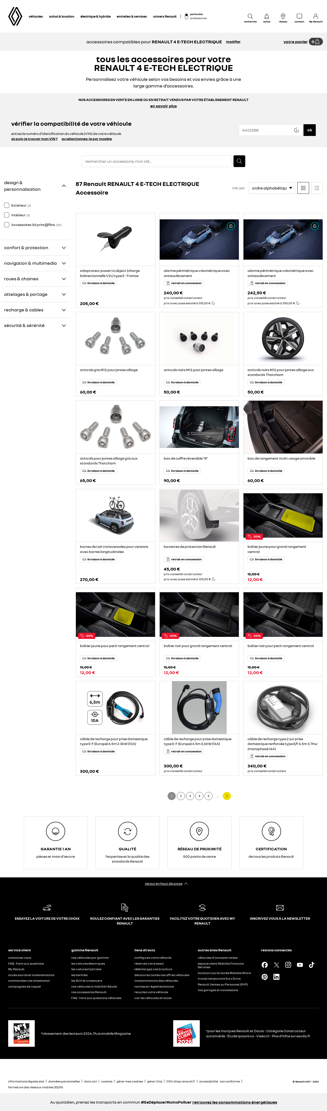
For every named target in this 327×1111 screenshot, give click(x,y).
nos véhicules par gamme (90, 957)
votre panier (296, 41)
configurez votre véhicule (152, 957)
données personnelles (64, 1081)
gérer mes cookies (129, 1081)
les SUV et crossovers (86, 980)
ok (309, 129)
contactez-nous (19, 957)
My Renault (16, 969)
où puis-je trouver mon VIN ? (34, 138)
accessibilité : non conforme (219, 1081)
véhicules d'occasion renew (218, 957)
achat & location (61, 16)
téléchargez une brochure (153, 969)
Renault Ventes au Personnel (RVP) (223, 984)
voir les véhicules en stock (153, 998)
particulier (196, 14)
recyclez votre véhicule (151, 992)
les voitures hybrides (86, 969)
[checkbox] (6, 205)
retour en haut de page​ (163, 883)
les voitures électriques (88, 963)
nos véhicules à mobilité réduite (94, 986)
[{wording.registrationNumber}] (270, 130)
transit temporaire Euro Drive (219, 978)
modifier (233, 41)
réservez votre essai (149, 963)
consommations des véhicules (156, 980)
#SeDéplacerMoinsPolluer (166, 1102)
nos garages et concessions (218, 990)
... (217, 796)
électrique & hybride (95, 16)
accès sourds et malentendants (31, 975)
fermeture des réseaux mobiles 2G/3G (35, 1087)
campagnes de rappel (24, 986)
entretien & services (132, 16)
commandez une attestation (29, 980)
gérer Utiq (154, 1081)
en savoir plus (163, 105)
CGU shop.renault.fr (180, 1081)
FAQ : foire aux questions (26, 963)
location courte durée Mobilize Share (224, 973)
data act (90, 1081)
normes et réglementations (154, 986)
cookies (106, 1081)
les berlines (79, 975)
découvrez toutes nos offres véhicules (161, 975)
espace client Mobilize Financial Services (221, 965)
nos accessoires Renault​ (89, 992)
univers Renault (165, 16)
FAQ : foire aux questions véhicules (96, 998)
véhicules (36, 16)
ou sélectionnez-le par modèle (87, 138)
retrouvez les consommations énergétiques (234, 1102)
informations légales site (26, 1081)
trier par (238, 188)
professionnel (198, 18)
